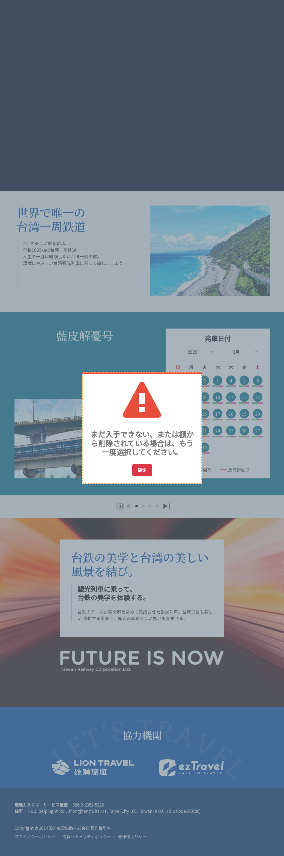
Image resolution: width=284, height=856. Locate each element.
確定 (142, 470)
